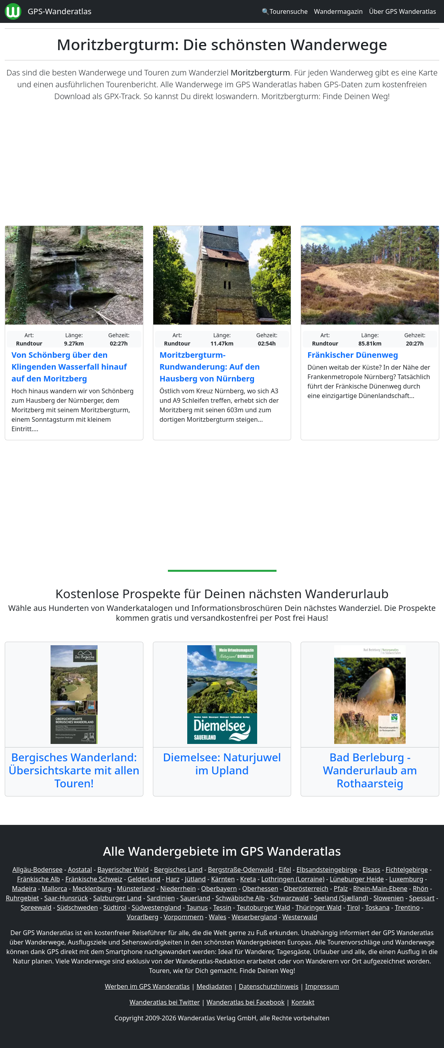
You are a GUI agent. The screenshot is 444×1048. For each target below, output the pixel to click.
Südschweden (77, 907)
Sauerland (195, 898)
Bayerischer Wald (123, 869)
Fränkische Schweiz (93, 879)
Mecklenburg (91, 888)
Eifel (284, 869)
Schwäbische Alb (240, 898)
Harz (173, 879)
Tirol (353, 907)
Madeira (24, 888)
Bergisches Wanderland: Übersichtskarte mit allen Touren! (74, 770)
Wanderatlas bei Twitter (165, 1002)
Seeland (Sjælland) (341, 898)
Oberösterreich (306, 888)
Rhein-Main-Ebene (380, 888)
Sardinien (161, 898)
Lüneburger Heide (357, 879)
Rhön (420, 888)
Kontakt (302, 1002)
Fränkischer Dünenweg (352, 354)
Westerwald (299, 917)
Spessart (422, 898)
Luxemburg (406, 879)
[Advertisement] (222, 164)
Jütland (195, 879)
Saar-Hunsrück (66, 898)
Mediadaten (214, 986)
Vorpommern (184, 917)
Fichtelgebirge (407, 869)
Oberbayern (219, 888)
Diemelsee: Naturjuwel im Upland (222, 764)
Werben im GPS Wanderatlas (147, 986)
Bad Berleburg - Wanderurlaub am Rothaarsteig (370, 770)
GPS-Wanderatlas (60, 11)
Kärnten (223, 879)
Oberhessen (260, 888)
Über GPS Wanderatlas (402, 11)
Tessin (222, 907)
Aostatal (80, 869)
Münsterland (136, 888)
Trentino (407, 907)
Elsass (371, 869)
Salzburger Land (117, 898)
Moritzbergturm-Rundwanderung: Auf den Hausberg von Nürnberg (210, 366)
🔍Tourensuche (285, 11)
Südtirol (115, 907)
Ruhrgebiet (22, 898)
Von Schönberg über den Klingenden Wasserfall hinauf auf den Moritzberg (69, 366)
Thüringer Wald (318, 907)
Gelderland (144, 879)
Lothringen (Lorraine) (292, 879)
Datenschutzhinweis (269, 986)
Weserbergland (254, 917)
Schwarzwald (289, 898)
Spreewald (36, 907)
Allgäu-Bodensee (37, 869)
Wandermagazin (338, 11)
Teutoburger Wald (263, 907)
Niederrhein (178, 888)
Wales (217, 917)
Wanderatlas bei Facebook (245, 1002)
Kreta (248, 879)
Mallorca (54, 888)
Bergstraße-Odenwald (240, 869)
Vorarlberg (142, 917)
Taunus (197, 907)
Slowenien (388, 898)
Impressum (322, 986)
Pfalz (341, 888)
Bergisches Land (178, 869)
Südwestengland (156, 907)
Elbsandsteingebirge (326, 869)
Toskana (377, 907)
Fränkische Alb (38, 879)
